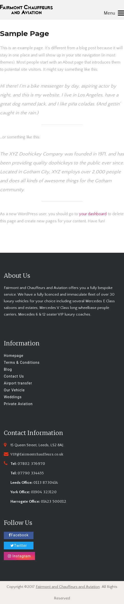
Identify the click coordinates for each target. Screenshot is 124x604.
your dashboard (93, 214)
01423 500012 (53, 501)
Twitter (18, 545)
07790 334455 (31, 473)
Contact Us (14, 376)
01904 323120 (44, 492)
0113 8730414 (45, 482)
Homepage (13, 356)
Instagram (19, 556)
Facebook (19, 535)
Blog (8, 369)
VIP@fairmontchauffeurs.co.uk (36, 454)
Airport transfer (18, 383)
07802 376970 (31, 463)
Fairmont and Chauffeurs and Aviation (68, 587)
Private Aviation (18, 404)
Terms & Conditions (22, 362)
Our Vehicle (14, 390)
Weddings (13, 397)
